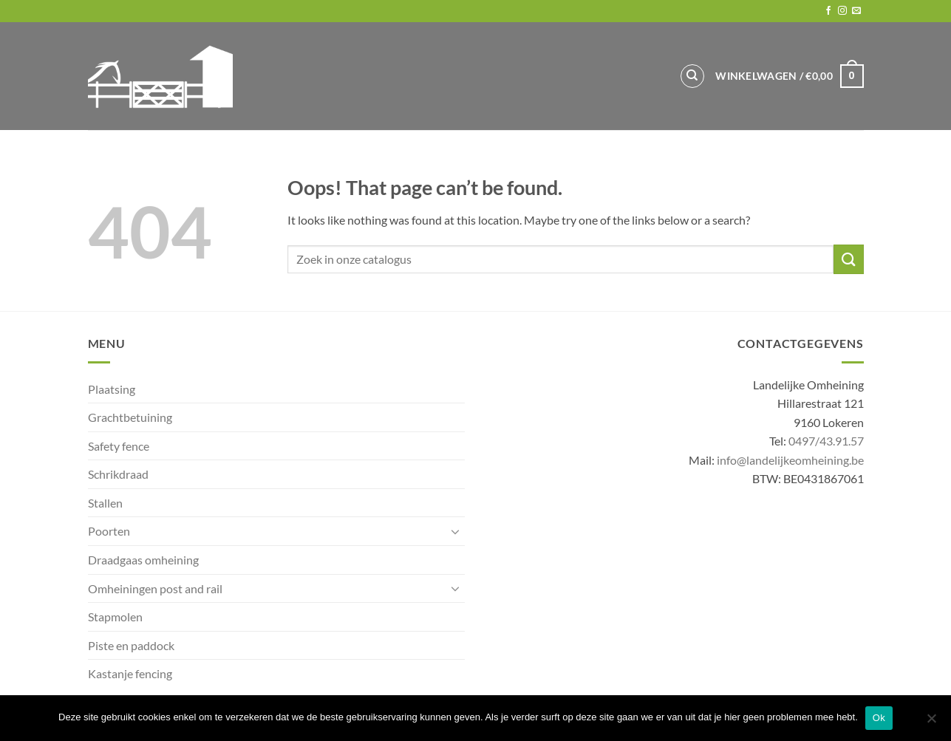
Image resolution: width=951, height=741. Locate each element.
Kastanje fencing (130, 673)
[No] (931, 722)
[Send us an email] (856, 11)
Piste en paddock (131, 645)
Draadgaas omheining (143, 560)
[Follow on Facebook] (828, 11)
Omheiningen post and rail (155, 588)
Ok (879, 717)
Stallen (105, 503)
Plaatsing (111, 389)
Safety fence (118, 446)
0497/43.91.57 (826, 441)
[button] (789, 76)
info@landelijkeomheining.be (790, 460)
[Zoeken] (692, 76)
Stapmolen (115, 616)
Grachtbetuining (130, 417)
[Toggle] (456, 531)
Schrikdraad (118, 474)
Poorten (109, 531)
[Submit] (848, 259)
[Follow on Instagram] (842, 11)
